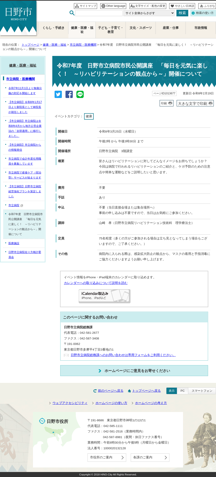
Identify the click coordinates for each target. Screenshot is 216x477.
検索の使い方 (205, 13)
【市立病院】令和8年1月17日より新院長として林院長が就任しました (25, 107)
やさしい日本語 (184, 6)
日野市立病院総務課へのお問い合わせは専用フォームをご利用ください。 (123, 355)
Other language (116, 6)
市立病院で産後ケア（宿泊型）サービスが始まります (24, 175)
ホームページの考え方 (151, 403)
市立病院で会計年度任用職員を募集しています (24, 161)
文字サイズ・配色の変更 (150, 6)
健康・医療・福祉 (54, 44)
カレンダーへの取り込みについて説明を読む (96, 283)
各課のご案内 (142, 457)
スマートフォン (202, 390)
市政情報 (200, 28)
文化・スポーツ (141, 28)
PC (183, 390)
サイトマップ (88, 6)
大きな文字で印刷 (192, 103)
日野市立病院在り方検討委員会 (24, 255)
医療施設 (13, 243)
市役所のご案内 (101, 457)
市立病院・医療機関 (83, 44)
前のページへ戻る (110, 390)
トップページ (30, 44)
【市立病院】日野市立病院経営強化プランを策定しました (24, 191)
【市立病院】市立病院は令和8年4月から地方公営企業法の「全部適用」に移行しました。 (25, 128)
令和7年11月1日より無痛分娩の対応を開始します (25, 91)
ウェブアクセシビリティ (70, 403)
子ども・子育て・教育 (110, 30)
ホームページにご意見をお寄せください (137, 371)
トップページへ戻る (146, 390)
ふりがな (209, 6)
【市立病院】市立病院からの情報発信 (24, 147)
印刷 (164, 103)
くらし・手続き (53, 28)
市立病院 (15, 205)
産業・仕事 (171, 28)
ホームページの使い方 (111, 403)
